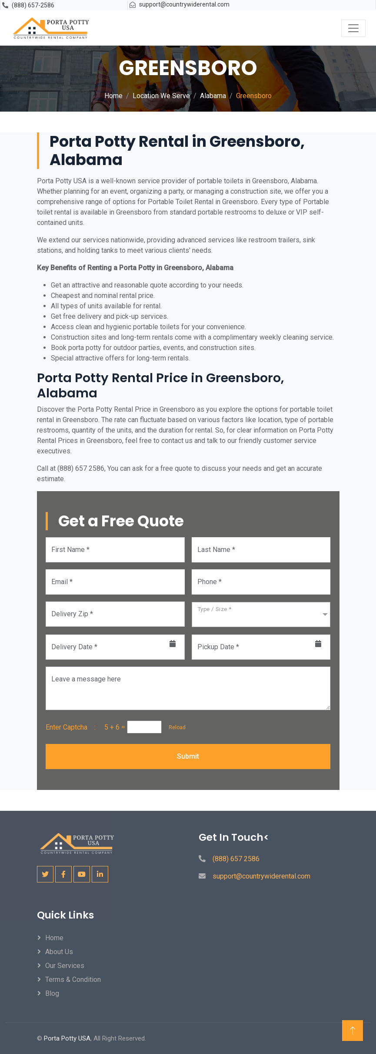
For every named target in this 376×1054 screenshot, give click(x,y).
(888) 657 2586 (236, 859)
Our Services (64, 965)
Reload (174, 727)
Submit (188, 756)
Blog (52, 993)
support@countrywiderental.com (184, 4)
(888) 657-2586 (33, 5)
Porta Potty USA (67, 1038)
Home (113, 96)
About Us (59, 952)
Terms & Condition (73, 979)
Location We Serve (161, 96)
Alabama (213, 96)
